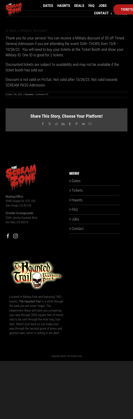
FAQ (75, 209)
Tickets (77, 190)
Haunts (77, 200)
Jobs (75, 219)
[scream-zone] (14, 4)
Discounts (29, 94)
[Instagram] (15, 236)
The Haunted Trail (30, 301)
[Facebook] (8, 236)
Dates (76, 181)
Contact (78, 228)
